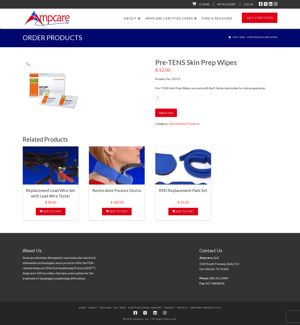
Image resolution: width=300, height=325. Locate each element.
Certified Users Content (145, 307)
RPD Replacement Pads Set (183, 190)
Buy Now (120, 307)
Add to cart (166, 113)
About (93, 307)
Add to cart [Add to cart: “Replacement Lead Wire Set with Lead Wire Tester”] (51, 211)
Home (82, 307)
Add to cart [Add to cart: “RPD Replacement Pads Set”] (183, 211)
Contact (169, 307)
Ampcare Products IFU (205, 307)
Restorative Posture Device (116, 190)
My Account (227, 4)
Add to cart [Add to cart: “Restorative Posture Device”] (117, 211)
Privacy (182, 307)
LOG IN (248, 4)
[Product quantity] (161, 98)
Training (105, 307)
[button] (28, 64)
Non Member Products (184, 123)
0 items (204, 4)
